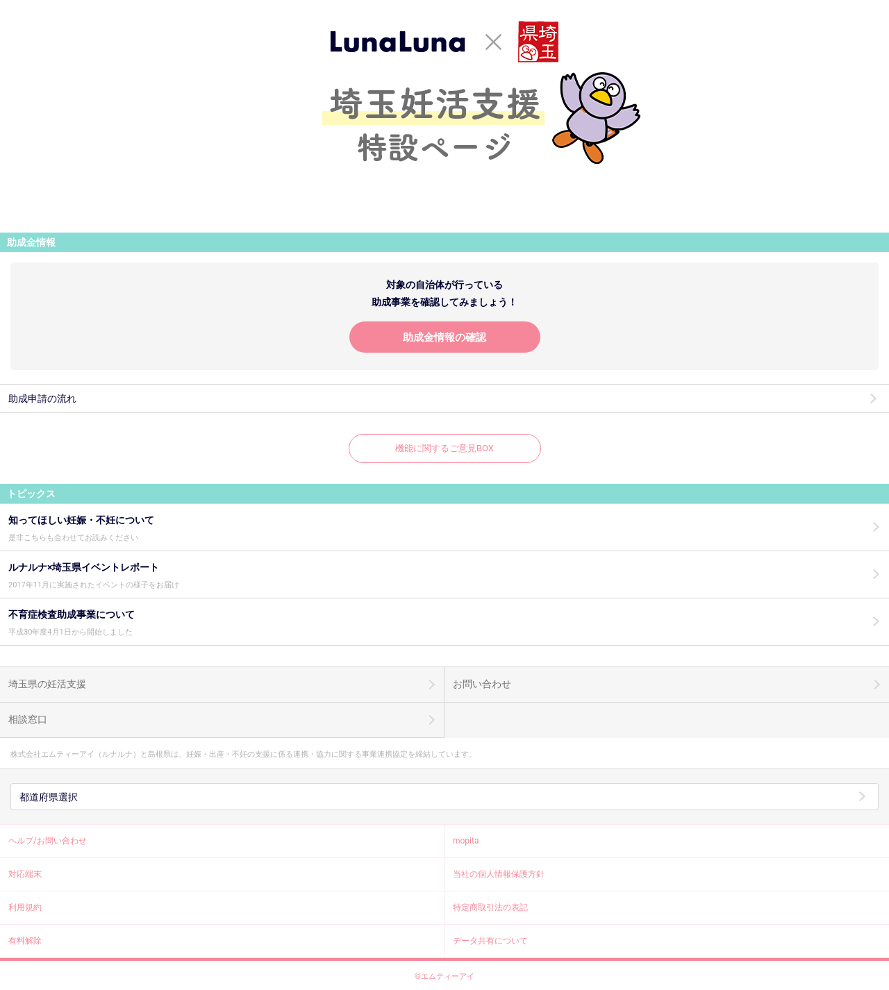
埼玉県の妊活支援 (47, 683)
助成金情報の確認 (444, 337)
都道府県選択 (48, 797)
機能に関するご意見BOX (444, 448)
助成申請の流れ (42, 398)
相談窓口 (27, 719)
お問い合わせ (482, 683)
